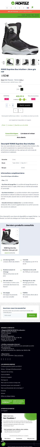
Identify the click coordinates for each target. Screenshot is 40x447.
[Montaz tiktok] (1, 359)
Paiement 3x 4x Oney (7, 372)
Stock (3, 125)
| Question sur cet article (20, 125)
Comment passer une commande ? (10, 385)
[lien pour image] (20, 39)
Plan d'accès (4, 334)
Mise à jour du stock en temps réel (10, 382)
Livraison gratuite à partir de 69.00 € (11, 366)
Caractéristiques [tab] (11, 133)
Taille (20, 86)
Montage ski (4, 380)
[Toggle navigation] (7, 8)
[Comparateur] (23, 8)
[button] (11, 8)
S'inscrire (32, 315)
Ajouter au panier (24, 105)
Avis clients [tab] (21, 137)
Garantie (3, 391)
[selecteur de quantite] (10, 105)
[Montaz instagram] (3, 359)
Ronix (2, 80)
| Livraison (9, 125)
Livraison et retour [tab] (28, 133)
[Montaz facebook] (5, 359)
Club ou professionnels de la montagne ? (12, 388)
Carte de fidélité (5, 374)
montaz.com (7, 347)
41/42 (18, 89)
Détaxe (3, 393)
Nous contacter (18, 355)
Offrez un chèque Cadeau (8, 396)
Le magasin (4, 410)
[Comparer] (17, 234)
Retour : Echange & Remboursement (11, 369)
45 (21, 89)
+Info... (21, 80)
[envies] (19, 8)
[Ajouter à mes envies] (17, 230)
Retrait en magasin (6, 377)
